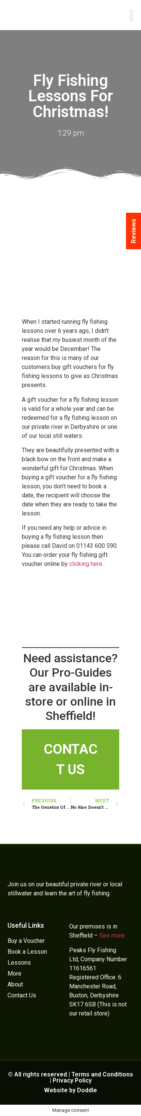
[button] (131, 15)
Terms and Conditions (102, 1074)
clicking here (85, 563)
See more (112, 935)
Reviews (133, 231)
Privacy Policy (72, 1080)
